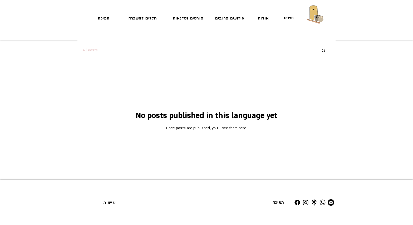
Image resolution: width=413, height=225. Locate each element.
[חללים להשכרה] (143, 18)
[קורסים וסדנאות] (188, 18)
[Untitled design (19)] (314, 202)
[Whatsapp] (322, 202)
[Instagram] (305, 202)
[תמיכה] (104, 18)
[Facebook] (297, 202)
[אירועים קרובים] (230, 18)
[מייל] (331, 202)
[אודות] (263, 18)
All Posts (90, 50)
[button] (323, 51)
